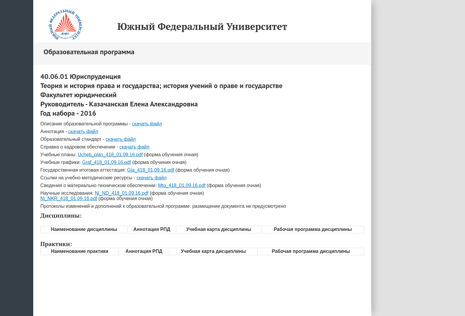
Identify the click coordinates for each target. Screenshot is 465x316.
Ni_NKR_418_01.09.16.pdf (68, 198)
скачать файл (147, 123)
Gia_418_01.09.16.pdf (150, 170)
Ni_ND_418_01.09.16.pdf (122, 193)
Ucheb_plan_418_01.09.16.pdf (110, 154)
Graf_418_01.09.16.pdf (106, 162)
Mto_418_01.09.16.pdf (182, 185)
